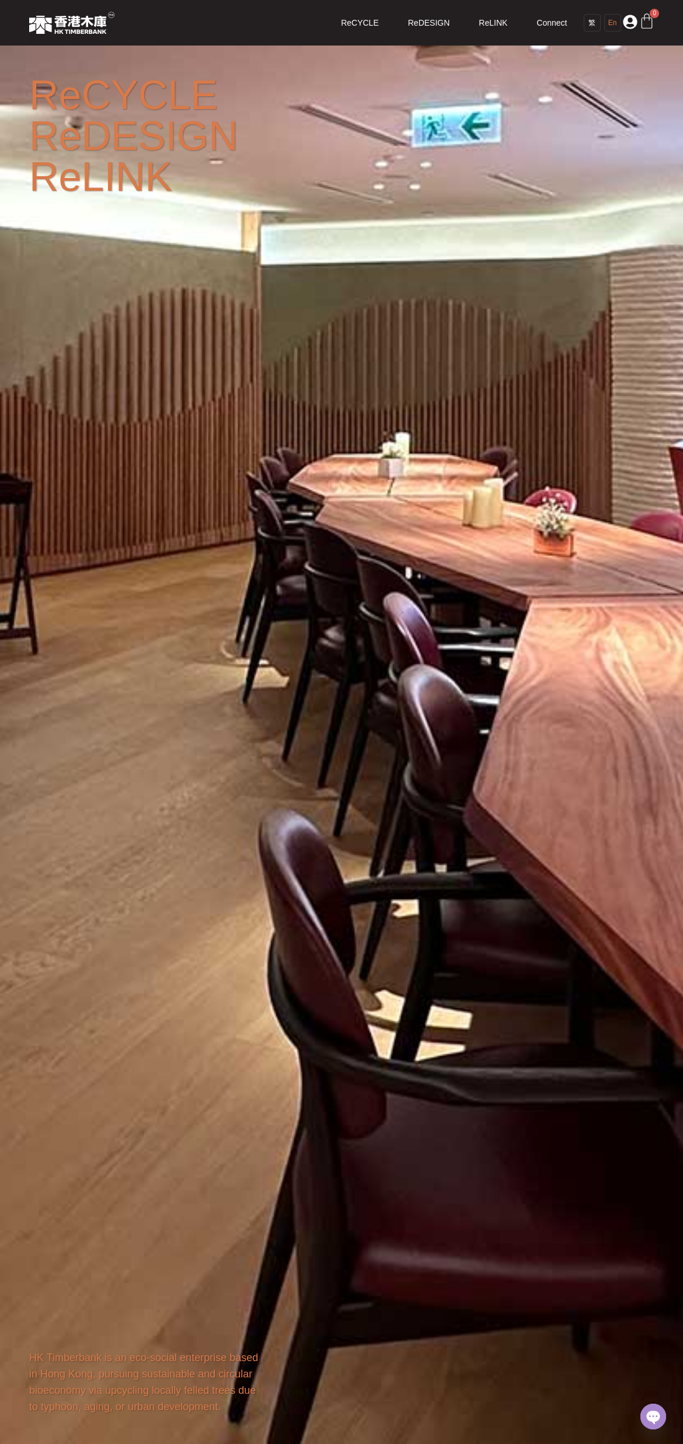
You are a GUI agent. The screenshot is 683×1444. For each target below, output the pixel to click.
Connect (551, 22)
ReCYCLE (360, 22)
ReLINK (493, 22)
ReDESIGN (429, 22)
